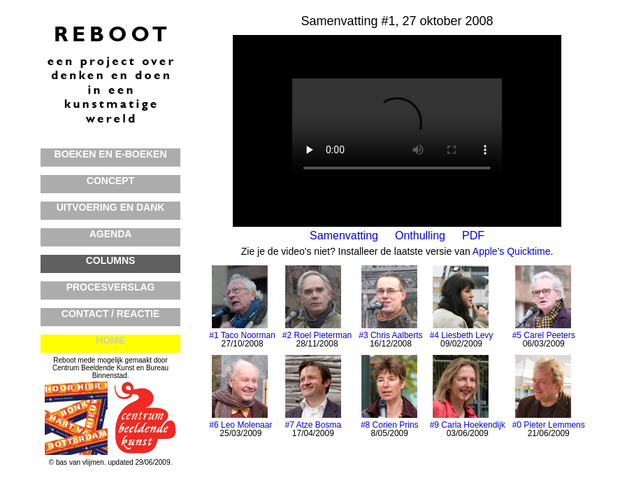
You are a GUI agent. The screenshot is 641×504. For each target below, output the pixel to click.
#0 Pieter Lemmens (548, 425)
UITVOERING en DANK (111, 207)
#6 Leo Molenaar (240, 425)
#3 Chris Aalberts (390, 335)
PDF (473, 235)
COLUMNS (111, 260)
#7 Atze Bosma (313, 425)
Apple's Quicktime (512, 251)
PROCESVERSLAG (110, 287)
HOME (110, 340)
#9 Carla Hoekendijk (467, 425)
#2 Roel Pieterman (317, 335)
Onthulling (420, 235)
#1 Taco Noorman (242, 335)
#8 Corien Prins (390, 425)
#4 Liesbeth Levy (462, 335)
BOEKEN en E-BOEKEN (111, 154)
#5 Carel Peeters (543, 335)
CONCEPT (110, 180)
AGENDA (110, 233)
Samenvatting (344, 235)
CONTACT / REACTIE (111, 313)
